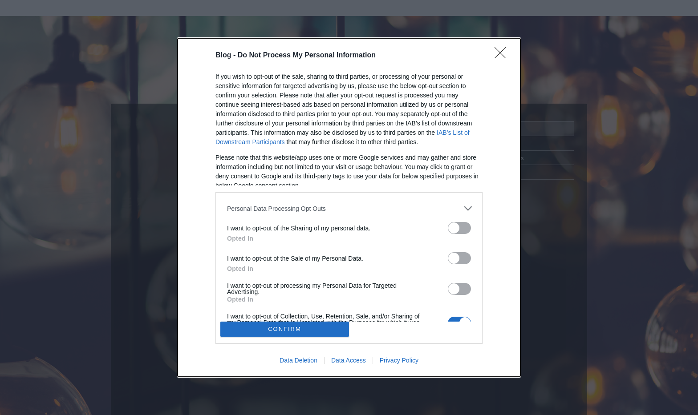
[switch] (459, 228)
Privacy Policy (399, 360)
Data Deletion (298, 360)
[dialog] (349, 207)
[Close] (503, 55)
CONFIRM (284, 329)
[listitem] (349, 208)
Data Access (348, 360)
